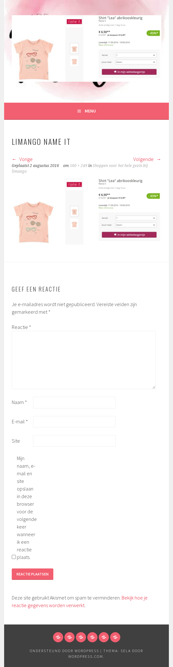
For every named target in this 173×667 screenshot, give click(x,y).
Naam (19, 402)
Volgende (147, 159)
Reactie (21, 327)
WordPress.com (85, 656)
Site (16, 441)
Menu (90, 111)
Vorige (22, 159)
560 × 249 (78, 166)
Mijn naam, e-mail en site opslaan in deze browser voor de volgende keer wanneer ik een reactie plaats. (27, 507)
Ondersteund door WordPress (64, 650)
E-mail (20, 421)
